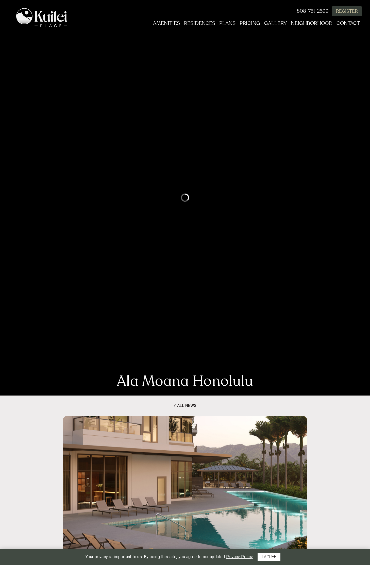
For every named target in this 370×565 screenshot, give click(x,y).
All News (185, 406)
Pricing (247, 23)
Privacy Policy (239, 556)
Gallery (273, 23)
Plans (223, 23)
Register (347, 11)
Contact (348, 23)
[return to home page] (41, 17)
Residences (194, 23)
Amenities (160, 23)
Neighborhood (310, 23)
